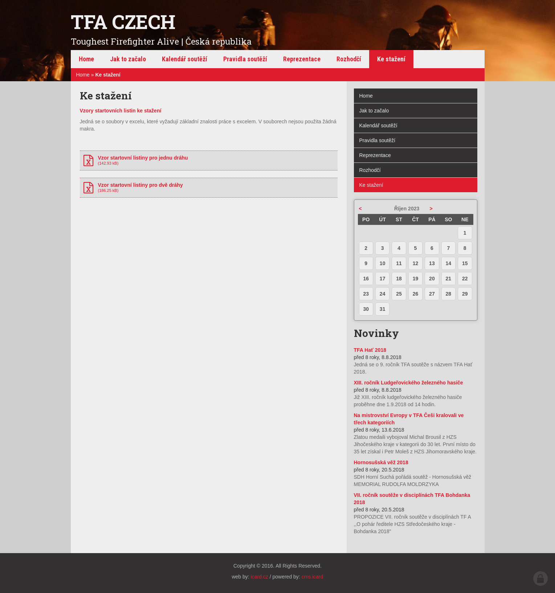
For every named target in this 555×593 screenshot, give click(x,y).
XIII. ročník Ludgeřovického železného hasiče (408, 383)
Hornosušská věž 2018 (381, 462)
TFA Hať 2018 (370, 350)
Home (83, 75)
